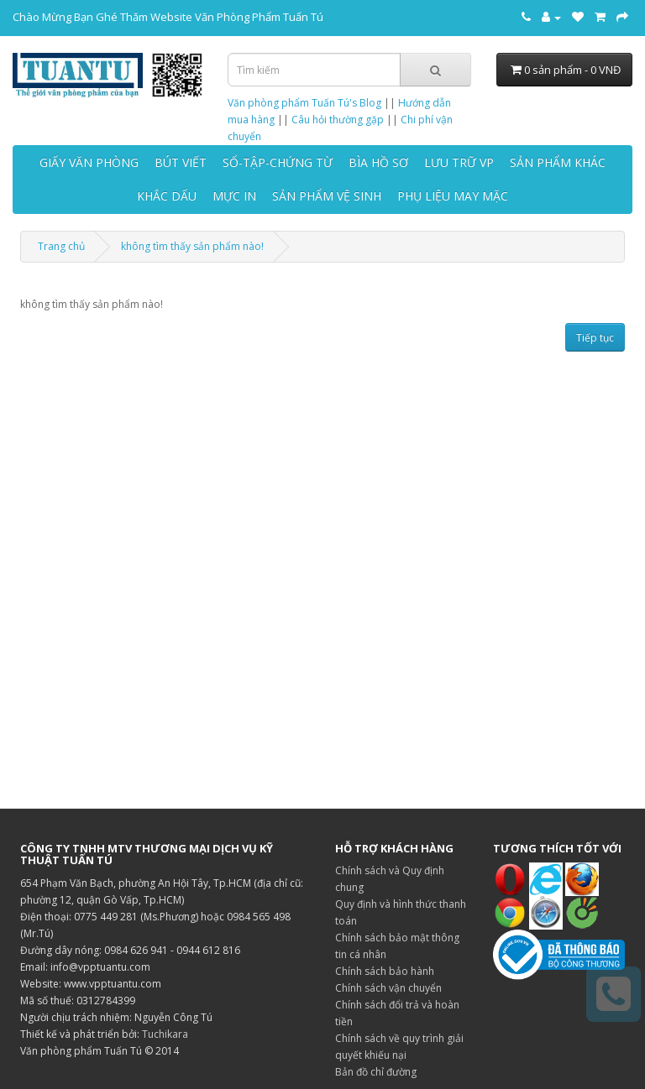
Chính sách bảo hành (384, 971)
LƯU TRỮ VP (459, 162)
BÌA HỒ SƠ (378, 162)
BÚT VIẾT (181, 162)
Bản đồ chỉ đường (376, 1072)
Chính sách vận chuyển (388, 988)
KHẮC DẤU (167, 196)
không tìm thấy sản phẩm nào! (192, 246)
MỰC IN (234, 196)
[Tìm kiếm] (435, 69)
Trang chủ (61, 246)
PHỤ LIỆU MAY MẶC (452, 196)
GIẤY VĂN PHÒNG (89, 162)
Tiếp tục (595, 338)
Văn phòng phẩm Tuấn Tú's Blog (304, 103)
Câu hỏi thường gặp (337, 119)
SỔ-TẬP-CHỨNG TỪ (278, 162)
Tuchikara (165, 1034)
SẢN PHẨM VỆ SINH (326, 196)
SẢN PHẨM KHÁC (558, 162)
